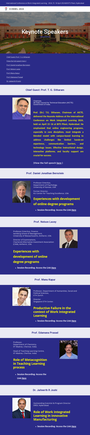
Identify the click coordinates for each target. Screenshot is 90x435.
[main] (45, 32)
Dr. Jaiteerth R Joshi (13, 81)
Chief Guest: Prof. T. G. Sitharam (18, 57)
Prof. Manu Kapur (13, 73)
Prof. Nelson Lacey (13, 69)
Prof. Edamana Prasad (14, 77)
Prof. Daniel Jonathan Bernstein (18, 65)
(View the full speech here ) (16, 61)
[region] (45, 3)
